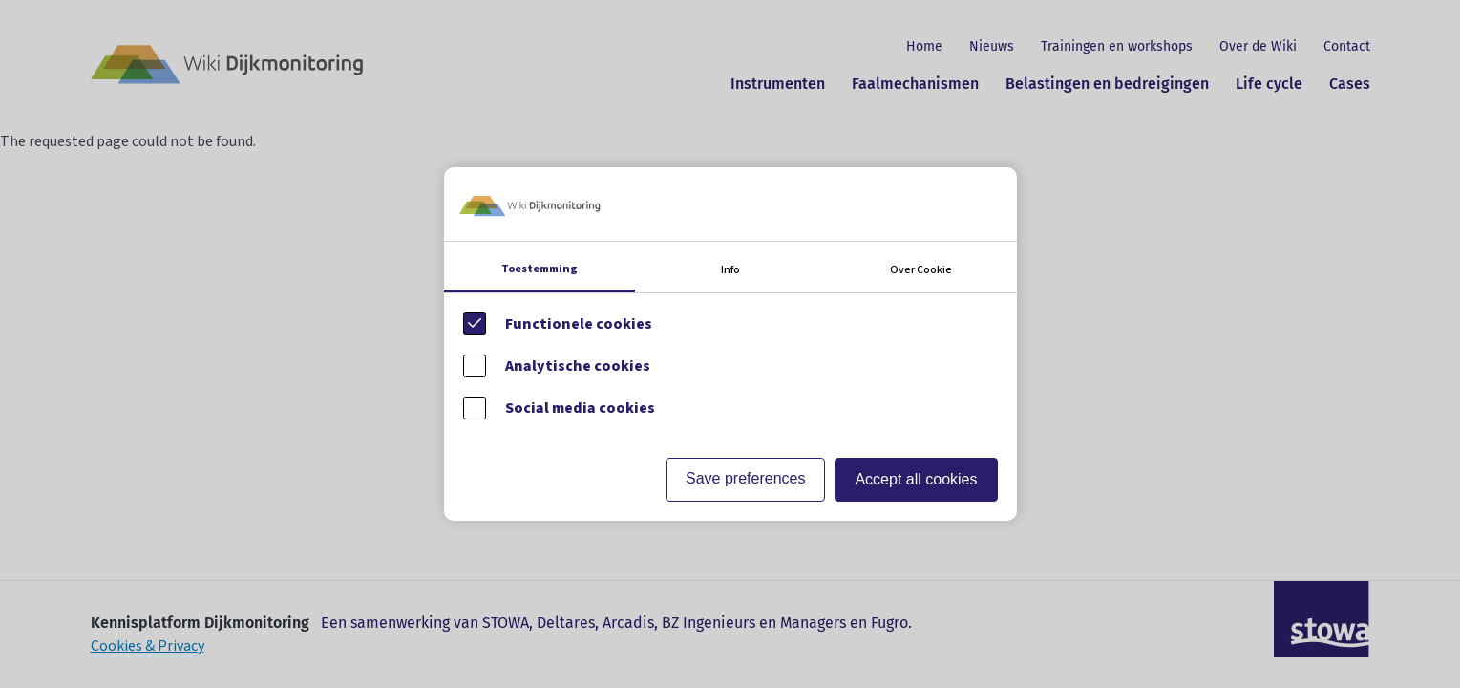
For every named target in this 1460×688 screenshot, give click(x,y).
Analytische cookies (577, 365)
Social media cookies (580, 408)
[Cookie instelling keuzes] (730, 343)
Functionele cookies (578, 323)
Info (730, 270)
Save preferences (745, 478)
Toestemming (539, 269)
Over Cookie (921, 270)
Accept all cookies (916, 479)
